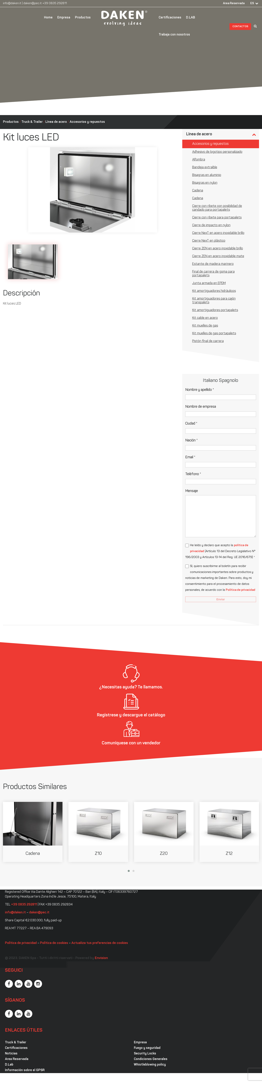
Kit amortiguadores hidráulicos (214, 291)
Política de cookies (54, 943)
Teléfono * (193, 474)
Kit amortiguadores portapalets (215, 310)
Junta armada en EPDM (209, 283)
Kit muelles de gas (205, 325)
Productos (83, 17)
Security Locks (145, 1053)
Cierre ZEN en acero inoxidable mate (218, 256)
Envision (101, 958)
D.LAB (190, 17)
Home (48, 17)
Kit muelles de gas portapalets (214, 333)
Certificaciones (170, 17)
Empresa (63, 17)
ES (252, 3)
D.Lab (9, 1064)
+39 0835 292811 (54, 3)
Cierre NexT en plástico (208, 240)
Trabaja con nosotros (174, 34)
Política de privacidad (240, 590)
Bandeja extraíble (204, 167)
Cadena (197, 190)
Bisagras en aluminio (206, 175)
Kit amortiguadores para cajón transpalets (214, 300)
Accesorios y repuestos (87, 122)
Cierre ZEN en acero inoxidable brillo (217, 248)
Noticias (11, 1053)
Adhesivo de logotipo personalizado (217, 152)
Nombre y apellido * (199, 390)
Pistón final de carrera (208, 341)
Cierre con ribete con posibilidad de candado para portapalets (217, 208)
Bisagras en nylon (204, 183)
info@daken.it (12, 3)
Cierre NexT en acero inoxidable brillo (218, 233)
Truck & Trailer (32, 122)
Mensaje (191, 491)
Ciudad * (191, 424)
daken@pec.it (32, 3)
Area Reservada (234, 3)
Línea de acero (56, 122)
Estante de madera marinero (213, 264)
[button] (128, 871)
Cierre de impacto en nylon (211, 225)
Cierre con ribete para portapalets (217, 217)
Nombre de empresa (200, 407)
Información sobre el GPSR (25, 1070)
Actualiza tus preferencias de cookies (99, 943)
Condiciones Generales (150, 1059)
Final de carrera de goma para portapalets (213, 273)
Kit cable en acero (205, 318)
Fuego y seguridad (147, 1048)
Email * (190, 457)
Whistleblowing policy (150, 1064)
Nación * (191, 440)
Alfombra (198, 159)
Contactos (240, 26)
